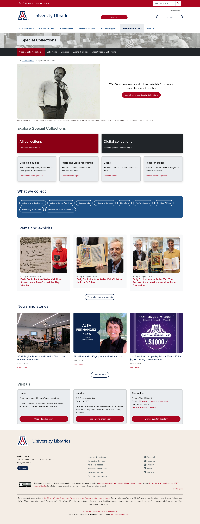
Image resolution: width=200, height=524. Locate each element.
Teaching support (108, 28)
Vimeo (149, 468)
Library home (28, 60)
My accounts (175, 10)
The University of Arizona (120, 514)
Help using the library (97, 461)
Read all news (100, 375)
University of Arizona (31, 209)
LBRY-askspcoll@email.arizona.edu (153, 401)
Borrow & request (46, 28)
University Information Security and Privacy (100, 511)
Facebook (150, 457)
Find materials (25, 28)
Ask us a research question (144, 407)
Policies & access (95, 465)
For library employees (97, 476)
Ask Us (114, 17)
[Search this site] (164, 3)
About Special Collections (104, 52)
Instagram (150, 461)
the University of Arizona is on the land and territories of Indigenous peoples (77, 498)
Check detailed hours (43, 419)
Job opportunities (95, 472)
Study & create (66, 28)
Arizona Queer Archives (61, 203)
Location (80, 393)
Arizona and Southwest (32, 203)
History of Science (105, 203)
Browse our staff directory (156, 419)
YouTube (150, 472)
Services (65, 52)
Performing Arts (143, 203)
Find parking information (100, 419)
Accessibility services (97, 468)
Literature (124, 203)
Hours (23, 393)
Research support (87, 28)
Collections (52, 52)
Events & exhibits (80, 52)
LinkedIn (150, 465)
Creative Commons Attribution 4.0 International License (120, 483)
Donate (169, 17)
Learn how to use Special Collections (141, 95)
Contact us (138, 393)
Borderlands (84, 203)
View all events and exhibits (100, 297)
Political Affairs (164, 203)
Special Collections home (31, 52)
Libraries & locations (131, 28)
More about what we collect (60, 209)
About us (150, 28)
